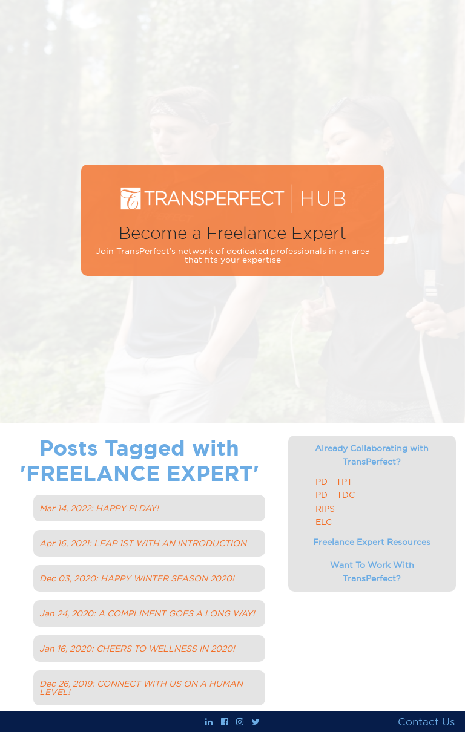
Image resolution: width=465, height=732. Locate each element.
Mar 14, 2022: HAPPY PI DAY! (99, 508)
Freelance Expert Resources (371, 542)
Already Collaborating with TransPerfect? (372, 455)
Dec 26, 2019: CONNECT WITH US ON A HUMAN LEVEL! (141, 687)
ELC (323, 522)
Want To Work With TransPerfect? (372, 572)
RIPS (325, 508)
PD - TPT (333, 481)
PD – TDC (335, 494)
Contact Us (426, 721)
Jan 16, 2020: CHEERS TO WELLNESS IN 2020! (137, 648)
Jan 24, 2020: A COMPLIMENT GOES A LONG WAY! (147, 613)
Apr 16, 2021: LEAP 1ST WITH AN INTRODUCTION (142, 543)
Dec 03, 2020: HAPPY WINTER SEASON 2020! (136, 578)
